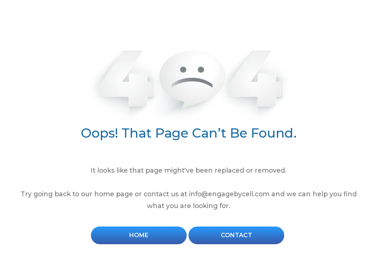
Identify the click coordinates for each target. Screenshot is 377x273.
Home (138, 235)
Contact (236, 235)
